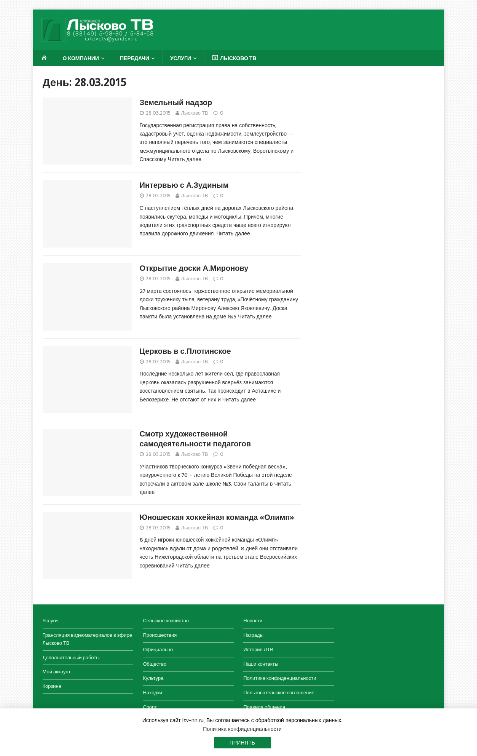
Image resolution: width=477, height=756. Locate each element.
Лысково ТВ (194, 113)
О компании (81, 58)
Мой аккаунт (57, 672)
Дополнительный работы (71, 658)
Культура (153, 678)
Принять (242, 743)
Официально (158, 650)
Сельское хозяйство (165, 621)
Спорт (150, 707)
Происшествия (160, 635)
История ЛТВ (258, 650)
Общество (154, 664)
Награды (253, 635)
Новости (252, 621)
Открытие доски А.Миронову (194, 268)
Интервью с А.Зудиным (184, 185)
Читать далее (184, 159)
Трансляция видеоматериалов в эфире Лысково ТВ (87, 639)
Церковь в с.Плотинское (185, 351)
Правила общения (264, 707)
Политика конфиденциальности (279, 678)
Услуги (180, 58)
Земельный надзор (176, 102)
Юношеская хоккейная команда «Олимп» (217, 517)
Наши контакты (260, 664)
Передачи (134, 58)
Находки (152, 693)
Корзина (52, 686)
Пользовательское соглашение (278, 693)
